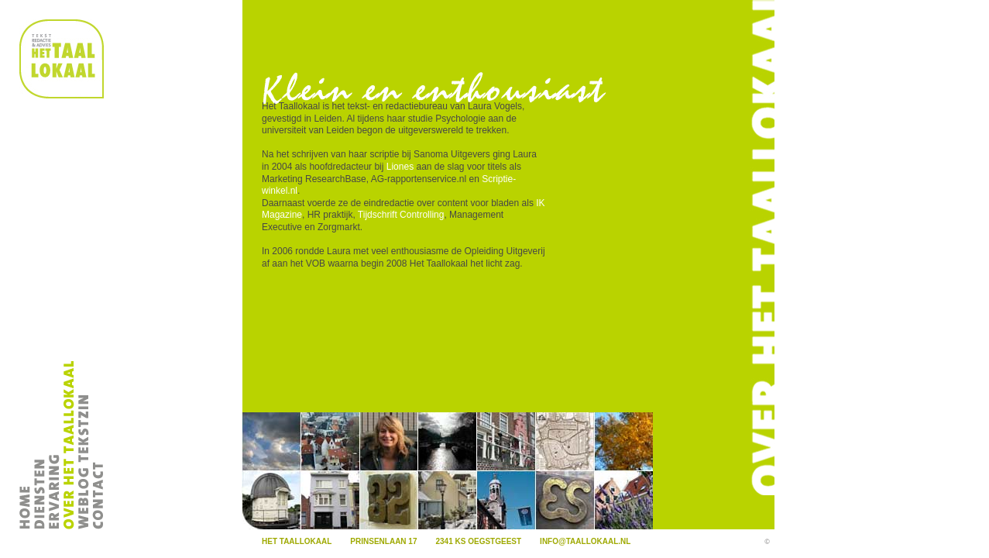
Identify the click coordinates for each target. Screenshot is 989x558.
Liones (400, 166)
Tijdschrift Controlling (401, 214)
